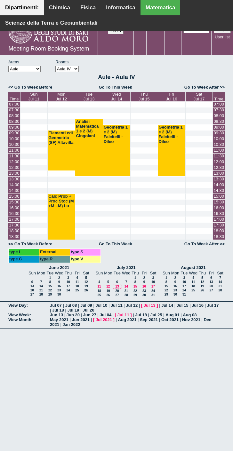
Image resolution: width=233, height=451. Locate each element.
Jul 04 (105, 315)
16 (59, 286)
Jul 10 (101, 305)
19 (86, 286)
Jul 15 (183, 305)
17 (68, 286)
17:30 (14, 225)
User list (222, 37)
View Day (17, 305)
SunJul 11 (33, 96)
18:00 (14, 230)
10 (68, 282)
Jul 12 (132, 305)
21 (41, 290)
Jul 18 (58, 310)
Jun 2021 (81, 319)
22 (50, 290)
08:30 (14, 121)
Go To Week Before (33, 87)
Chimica (59, 7)
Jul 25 (156, 315)
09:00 (14, 127)
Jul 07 (56, 305)
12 (86, 282)
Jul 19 (73, 310)
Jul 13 (150, 305)
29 (50, 294)
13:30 (14, 179)
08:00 (14, 115)
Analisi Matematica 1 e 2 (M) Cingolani (87, 128)
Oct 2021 (170, 319)
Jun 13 (56, 315)
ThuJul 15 (144, 96)
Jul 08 (71, 305)
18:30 (14, 236)
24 (68, 290)
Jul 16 (198, 305)
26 (86, 290)
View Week (19, 315)
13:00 (14, 173)
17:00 (14, 219)
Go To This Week (115, 87)
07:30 (14, 109)
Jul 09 (86, 305)
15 (50, 286)
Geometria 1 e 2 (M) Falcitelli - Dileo (116, 134)
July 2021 (126, 267)
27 (32, 294)
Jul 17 (213, 305)
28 (41, 294)
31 (153, 295)
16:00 (14, 207)
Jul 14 (167, 305)
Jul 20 (88, 310)
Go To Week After (201, 87)
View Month (19, 319)
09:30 (14, 133)
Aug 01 (172, 315)
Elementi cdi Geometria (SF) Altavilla (60, 138)
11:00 (14, 150)
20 (32, 290)
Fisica (88, 7)
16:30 (14, 213)
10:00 (14, 138)
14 (41, 286)
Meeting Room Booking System (48, 48)
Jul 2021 (104, 319)
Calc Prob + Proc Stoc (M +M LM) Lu (61, 201)
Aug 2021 (127, 319)
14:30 (14, 190)
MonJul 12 (61, 96)
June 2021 (59, 267)
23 (59, 290)
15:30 (14, 202)
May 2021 (59, 319)
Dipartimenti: (22, 7)
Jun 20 (73, 315)
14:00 (14, 184)
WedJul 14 (116, 96)
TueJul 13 (89, 96)
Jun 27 (89, 315)
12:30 (14, 167)
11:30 (14, 156)
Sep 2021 (149, 319)
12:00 (14, 161)
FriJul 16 (171, 96)
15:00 (14, 196)
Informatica (120, 7)
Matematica (160, 7)
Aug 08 (190, 315)
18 (77, 286)
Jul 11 (117, 305)
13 (32, 286)
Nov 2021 (191, 319)
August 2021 (193, 267)
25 (77, 290)
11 (77, 282)
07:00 (14, 104)
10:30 (14, 144)
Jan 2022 (71, 324)
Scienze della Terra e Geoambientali (51, 23)
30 (59, 294)
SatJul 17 (199, 96)
